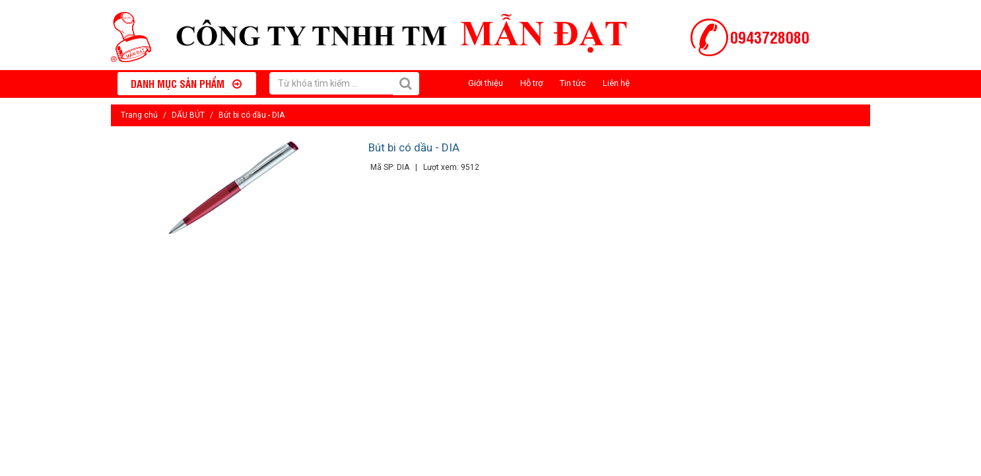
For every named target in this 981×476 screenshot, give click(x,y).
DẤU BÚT (188, 115)
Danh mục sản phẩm (186, 83)
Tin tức (573, 83)
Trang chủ (139, 115)
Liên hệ (616, 83)
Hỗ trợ (531, 83)
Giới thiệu (485, 83)
